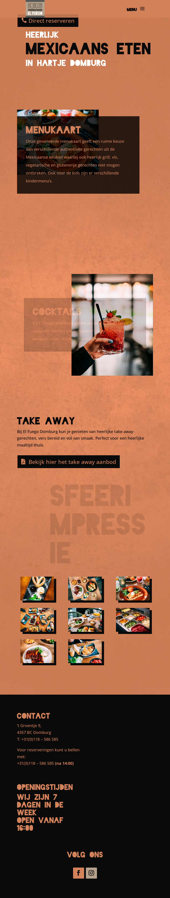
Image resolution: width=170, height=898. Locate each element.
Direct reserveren (52, 20)
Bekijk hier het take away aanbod (72, 461)
